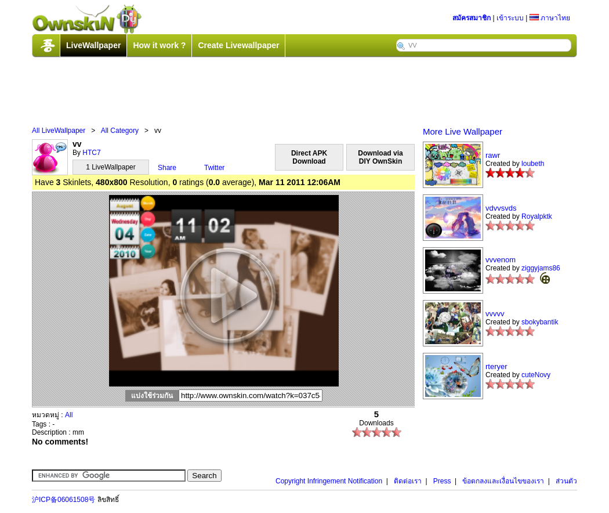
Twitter (214, 168)
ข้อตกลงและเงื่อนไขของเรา (503, 481)
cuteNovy (535, 375)
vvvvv (495, 313)
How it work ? (159, 45)
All (68, 415)
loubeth (532, 164)
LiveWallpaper (93, 45)
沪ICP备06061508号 (63, 500)
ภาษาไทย (550, 18)
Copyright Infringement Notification (329, 481)
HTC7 (91, 153)
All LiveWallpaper (58, 131)
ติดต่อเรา (408, 481)
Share (167, 168)
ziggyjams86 (540, 268)
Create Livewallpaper (238, 45)
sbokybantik (539, 322)
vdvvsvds (500, 208)
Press (442, 481)
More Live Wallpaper (462, 131)
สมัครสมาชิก (471, 18)
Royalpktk (536, 216)
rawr (492, 155)
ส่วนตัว (566, 481)
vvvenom (500, 259)
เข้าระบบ (510, 18)
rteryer (496, 366)
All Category (120, 131)
